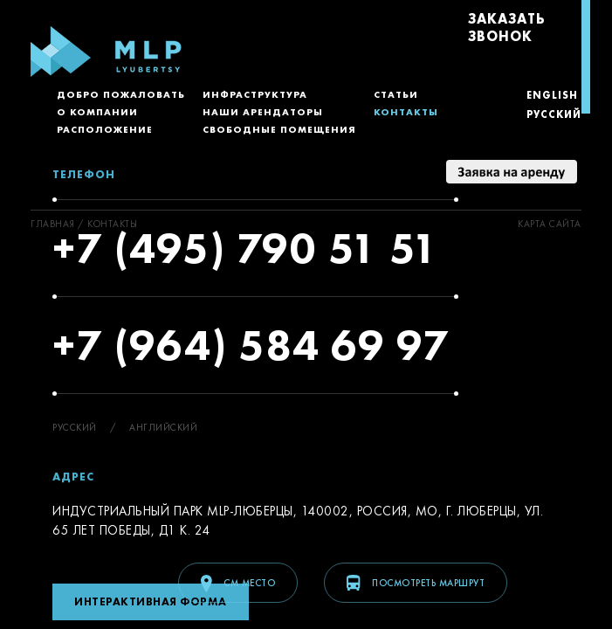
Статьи (396, 94)
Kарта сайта (549, 224)
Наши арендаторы (263, 112)
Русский (553, 114)
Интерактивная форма (150, 601)
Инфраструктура (255, 94)
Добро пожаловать (121, 94)
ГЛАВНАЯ (53, 224)
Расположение (105, 129)
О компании (97, 112)
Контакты (406, 112)
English (552, 95)
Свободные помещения (279, 129)
